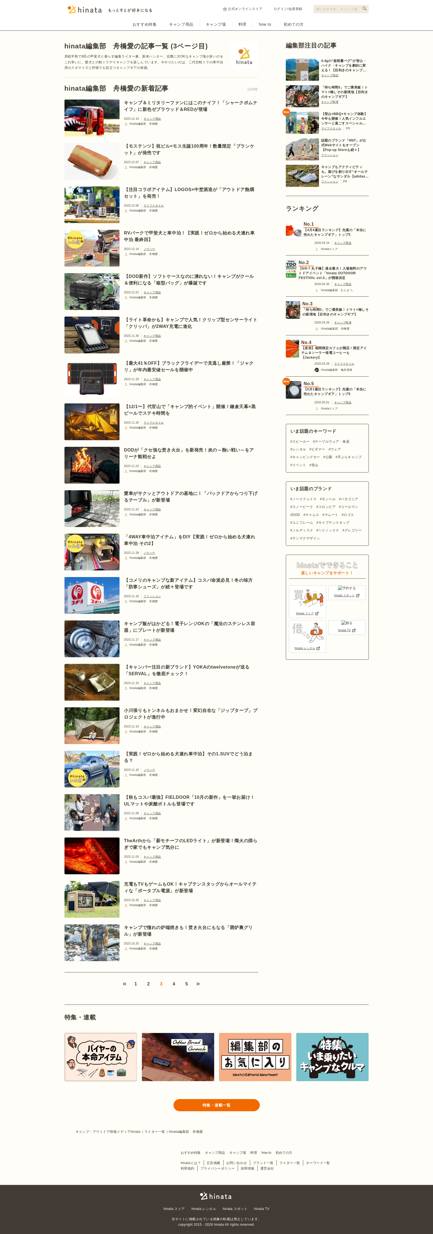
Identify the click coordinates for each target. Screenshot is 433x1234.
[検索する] (365, 9)
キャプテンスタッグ (333, 523)
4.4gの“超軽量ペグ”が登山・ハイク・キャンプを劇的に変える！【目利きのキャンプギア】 (344, 66)
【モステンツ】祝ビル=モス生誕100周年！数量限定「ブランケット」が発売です (189, 149)
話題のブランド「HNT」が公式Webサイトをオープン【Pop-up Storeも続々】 (343, 145)
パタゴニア (349, 499)
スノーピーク (302, 507)
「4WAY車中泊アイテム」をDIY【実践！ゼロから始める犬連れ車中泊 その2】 (189, 540)
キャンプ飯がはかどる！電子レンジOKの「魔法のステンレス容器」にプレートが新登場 (189, 627)
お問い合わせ (236, 1163)
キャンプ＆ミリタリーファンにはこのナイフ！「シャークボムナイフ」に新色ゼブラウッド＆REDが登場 (191, 106)
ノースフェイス (304, 499)
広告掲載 (214, 1163)
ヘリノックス (328, 530)
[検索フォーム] (341, 9)
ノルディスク (302, 530)
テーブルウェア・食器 (332, 441)
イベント (299, 465)
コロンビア (327, 507)
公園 (328, 457)
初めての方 (294, 24)
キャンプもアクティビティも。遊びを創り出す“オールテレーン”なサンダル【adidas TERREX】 (344, 172)
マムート (331, 515)
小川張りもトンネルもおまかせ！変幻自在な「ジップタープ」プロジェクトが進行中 (191, 713)
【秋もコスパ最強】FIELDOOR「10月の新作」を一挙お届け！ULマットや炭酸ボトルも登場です (189, 800)
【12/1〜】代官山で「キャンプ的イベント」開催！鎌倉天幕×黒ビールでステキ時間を (190, 410)
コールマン (349, 507)
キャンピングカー (306, 457)
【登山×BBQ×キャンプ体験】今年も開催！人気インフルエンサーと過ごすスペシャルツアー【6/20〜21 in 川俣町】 (344, 119)
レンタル (299, 449)
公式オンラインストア (243, 9)
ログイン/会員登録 (288, 9)
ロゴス (349, 515)
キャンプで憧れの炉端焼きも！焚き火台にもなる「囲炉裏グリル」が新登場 (188, 930)
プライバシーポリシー (217, 1168)
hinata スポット (235, 1209)
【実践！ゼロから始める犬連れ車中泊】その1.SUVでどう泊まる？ (188, 757)
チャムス (312, 515)
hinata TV (261, 1209)
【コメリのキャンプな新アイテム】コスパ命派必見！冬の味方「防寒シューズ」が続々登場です (188, 583)
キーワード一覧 (318, 1163)
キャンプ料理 (329, 101)
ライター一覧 (289, 1163)
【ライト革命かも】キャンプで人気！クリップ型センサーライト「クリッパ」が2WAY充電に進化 (191, 323)
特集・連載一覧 (217, 1105)
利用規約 (188, 1168)
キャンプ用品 (181, 24)
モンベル (329, 499)
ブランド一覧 (263, 1163)
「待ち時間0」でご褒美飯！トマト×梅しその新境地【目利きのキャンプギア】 (344, 92)
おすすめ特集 (145, 24)
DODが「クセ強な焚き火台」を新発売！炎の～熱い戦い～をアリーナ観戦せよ (189, 453)
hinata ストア (174, 1209)
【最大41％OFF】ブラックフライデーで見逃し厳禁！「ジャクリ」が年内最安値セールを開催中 (189, 366)
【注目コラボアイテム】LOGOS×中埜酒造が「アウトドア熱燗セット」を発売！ (189, 193)
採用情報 (248, 1168)
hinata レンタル (203, 1209)
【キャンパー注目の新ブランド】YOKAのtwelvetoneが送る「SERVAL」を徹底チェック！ (187, 670)
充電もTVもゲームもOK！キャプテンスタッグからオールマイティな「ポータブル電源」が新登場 (190, 887)
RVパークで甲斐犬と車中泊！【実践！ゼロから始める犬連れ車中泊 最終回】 (189, 236)
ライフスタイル (154, 205)
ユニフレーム (302, 523)
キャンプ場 (216, 24)
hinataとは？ (191, 1163)
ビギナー (318, 449)
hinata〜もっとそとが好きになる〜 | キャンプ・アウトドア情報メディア (216, 1196)
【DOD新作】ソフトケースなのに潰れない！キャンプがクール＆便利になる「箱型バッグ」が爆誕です (189, 279)
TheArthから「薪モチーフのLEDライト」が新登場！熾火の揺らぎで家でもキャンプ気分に (190, 844)
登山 (315, 465)
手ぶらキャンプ (350, 457)
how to (265, 24)
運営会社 (267, 1168)
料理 (242, 24)
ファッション (152, 596)
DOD (296, 515)
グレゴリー (353, 530)
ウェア (336, 449)
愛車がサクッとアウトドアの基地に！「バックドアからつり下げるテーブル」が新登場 (191, 496)
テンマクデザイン (306, 538)
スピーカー (301, 441)
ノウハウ (149, 249)
